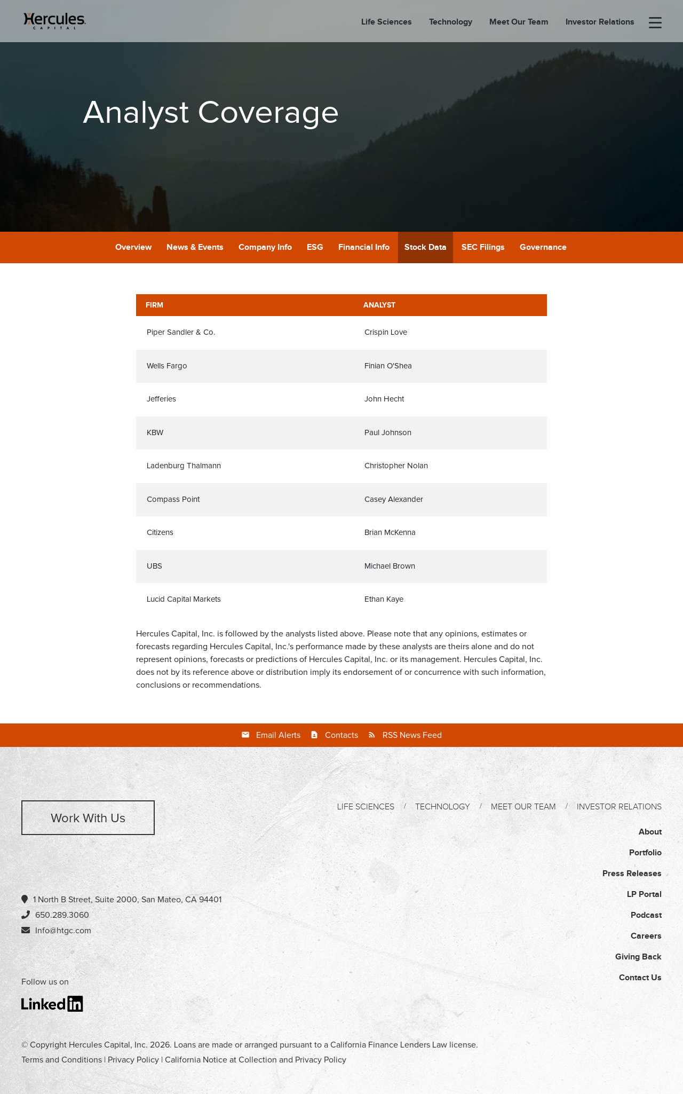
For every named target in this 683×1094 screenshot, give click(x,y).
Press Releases (632, 874)
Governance (543, 247)
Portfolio (645, 853)
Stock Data (425, 247)
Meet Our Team (519, 23)
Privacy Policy (133, 1060)
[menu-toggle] (655, 23)
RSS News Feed (412, 735)
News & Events (195, 247)
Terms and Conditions (61, 1060)
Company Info (265, 247)
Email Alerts (278, 735)
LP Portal (644, 895)
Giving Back (638, 957)
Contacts (341, 735)
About (650, 832)
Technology (450, 23)
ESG (315, 247)
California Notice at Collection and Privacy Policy (255, 1060)
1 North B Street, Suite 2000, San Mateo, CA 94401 (121, 899)
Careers (646, 936)
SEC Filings (483, 247)
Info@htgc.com (63, 930)
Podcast (646, 915)
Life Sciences (386, 23)
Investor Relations (600, 23)
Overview (133, 247)
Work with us (88, 818)
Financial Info (364, 247)
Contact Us (640, 978)
